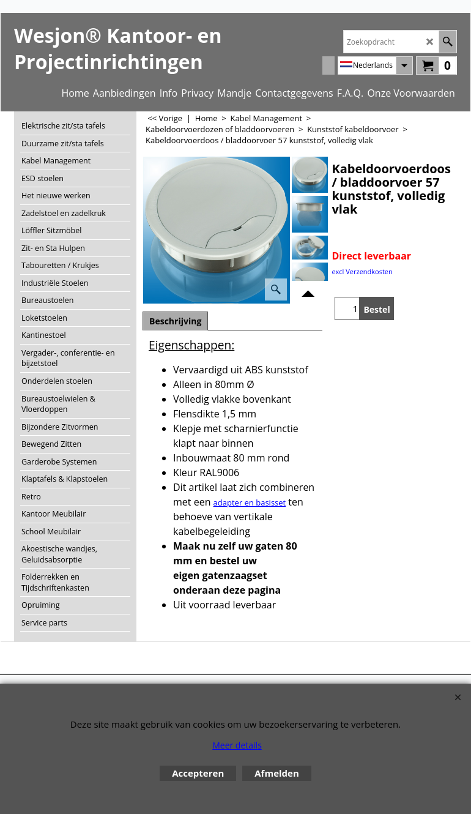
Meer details (237, 745)
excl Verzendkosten (362, 271)
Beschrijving (175, 321)
